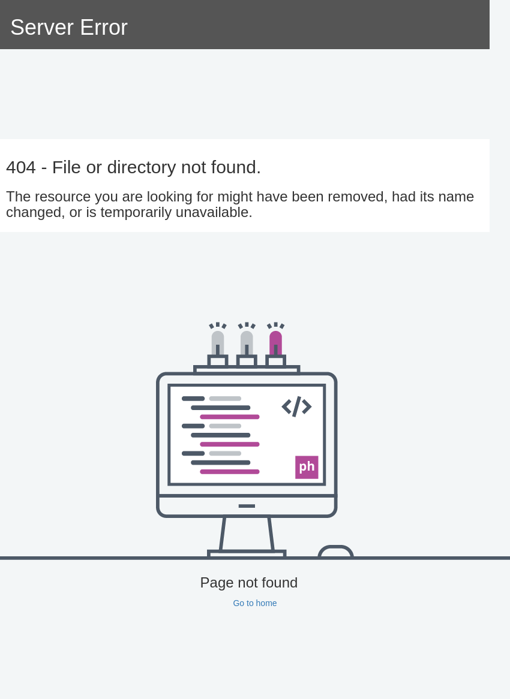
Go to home (255, 603)
